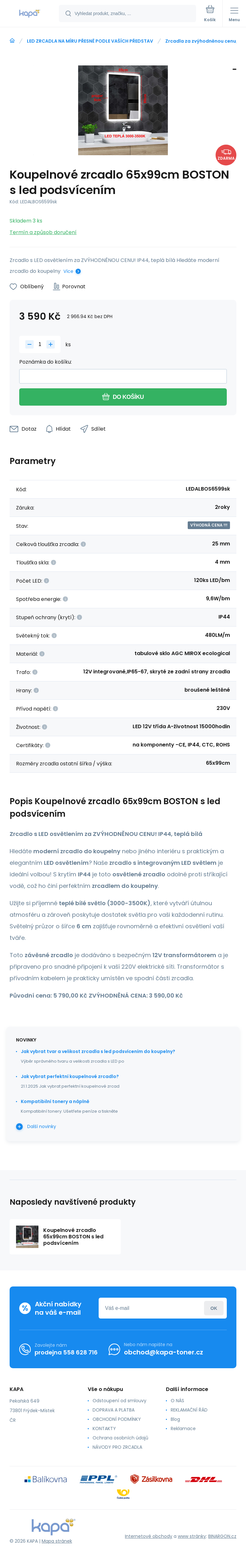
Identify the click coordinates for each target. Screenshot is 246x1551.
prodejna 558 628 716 (66, 1352)
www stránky (192, 1536)
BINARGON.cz (222, 1536)
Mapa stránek (57, 1541)
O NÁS (177, 1400)
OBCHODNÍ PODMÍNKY (117, 1419)
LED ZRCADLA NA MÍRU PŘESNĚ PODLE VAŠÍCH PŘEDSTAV (90, 41)
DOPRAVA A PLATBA (114, 1410)
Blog (175, 1419)
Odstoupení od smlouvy (119, 1400)
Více (68, 271)
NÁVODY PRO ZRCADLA (117, 1447)
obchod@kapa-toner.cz (163, 1352)
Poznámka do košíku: (45, 362)
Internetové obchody (148, 1536)
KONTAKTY (104, 1428)
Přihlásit (214, 1308)
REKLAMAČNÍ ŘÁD (189, 1410)
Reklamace (183, 1428)
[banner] (30, 14)
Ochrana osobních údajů (120, 1438)
